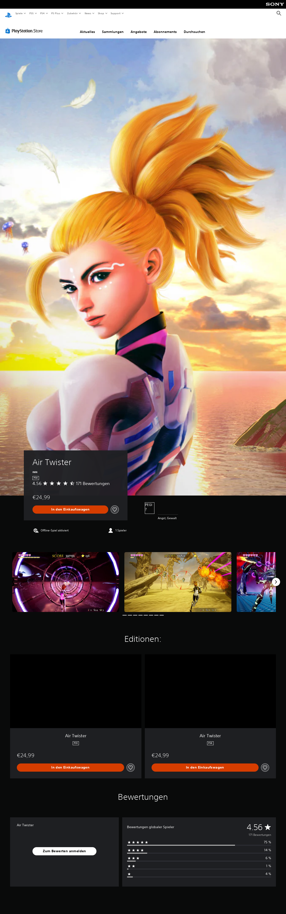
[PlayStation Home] (8, 13)
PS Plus (55, 13)
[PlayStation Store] (25, 26)
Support (116, 13)
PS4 (42, 13)
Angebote (139, 27)
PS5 (31, 13)
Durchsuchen (194, 27)
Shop (101, 13)
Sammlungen (113, 27)
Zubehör (72, 13)
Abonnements (165, 27)
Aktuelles (87, 27)
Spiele (19, 13)
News (88, 13)
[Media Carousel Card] (65, 578)
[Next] (276, 577)
